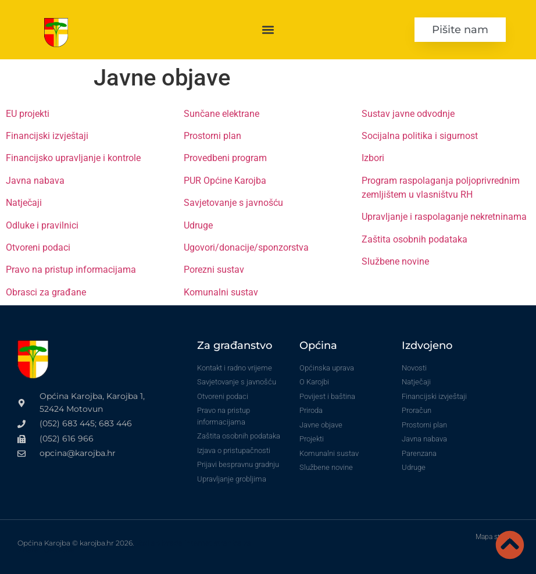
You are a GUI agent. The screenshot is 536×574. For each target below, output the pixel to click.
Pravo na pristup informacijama (71, 269)
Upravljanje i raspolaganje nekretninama (444, 216)
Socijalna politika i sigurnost (420, 135)
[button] (268, 29)
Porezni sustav (214, 269)
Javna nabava (35, 180)
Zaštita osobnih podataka (414, 239)
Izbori (373, 157)
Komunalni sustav (221, 292)
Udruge (198, 225)
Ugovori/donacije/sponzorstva (246, 247)
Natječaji (24, 202)
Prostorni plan (212, 135)
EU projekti (27, 113)
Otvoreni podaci (38, 247)
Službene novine (395, 261)
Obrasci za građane (46, 292)
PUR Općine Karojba (225, 180)
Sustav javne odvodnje (408, 113)
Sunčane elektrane (221, 113)
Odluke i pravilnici (42, 225)
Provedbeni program (225, 157)
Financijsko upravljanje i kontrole (73, 157)
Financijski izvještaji (47, 135)
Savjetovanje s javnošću (233, 202)
